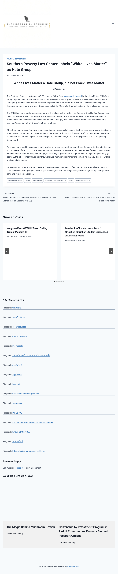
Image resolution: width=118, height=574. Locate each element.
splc (71, 180)
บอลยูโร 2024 (18, 317)
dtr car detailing (19, 336)
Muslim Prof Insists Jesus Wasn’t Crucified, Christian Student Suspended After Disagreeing (86, 232)
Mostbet (16, 384)
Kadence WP (73, 566)
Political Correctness (16, 59)
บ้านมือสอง (17, 308)
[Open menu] (113, 24)
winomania (17, 403)
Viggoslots (17, 374)
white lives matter (83, 180)
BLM (27, 180)
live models (17, 346)
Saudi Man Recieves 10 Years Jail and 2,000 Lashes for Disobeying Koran (88, 197)
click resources (19, 327)
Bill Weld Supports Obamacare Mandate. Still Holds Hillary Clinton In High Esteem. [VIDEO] (30, 197)
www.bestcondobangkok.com (26, 393)
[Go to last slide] (7, 251)
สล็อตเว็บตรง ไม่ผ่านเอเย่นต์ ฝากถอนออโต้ (31, 355)
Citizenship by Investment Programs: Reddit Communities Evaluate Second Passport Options (83, 531)
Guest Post (13, 237)
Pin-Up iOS (17, 413)
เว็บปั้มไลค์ (17, 365)
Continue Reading (15, 534)
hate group (37, 180)
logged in (19, 468)
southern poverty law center (55, 180)
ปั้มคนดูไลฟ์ (17, 441)
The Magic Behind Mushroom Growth (31, 527)
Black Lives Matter (15, 180)
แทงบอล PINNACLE (21, 432)
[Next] (111, 251)
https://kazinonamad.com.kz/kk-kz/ (28, 451)
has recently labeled (73, 96)
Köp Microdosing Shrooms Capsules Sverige (32, 422)
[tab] (54, 281)
